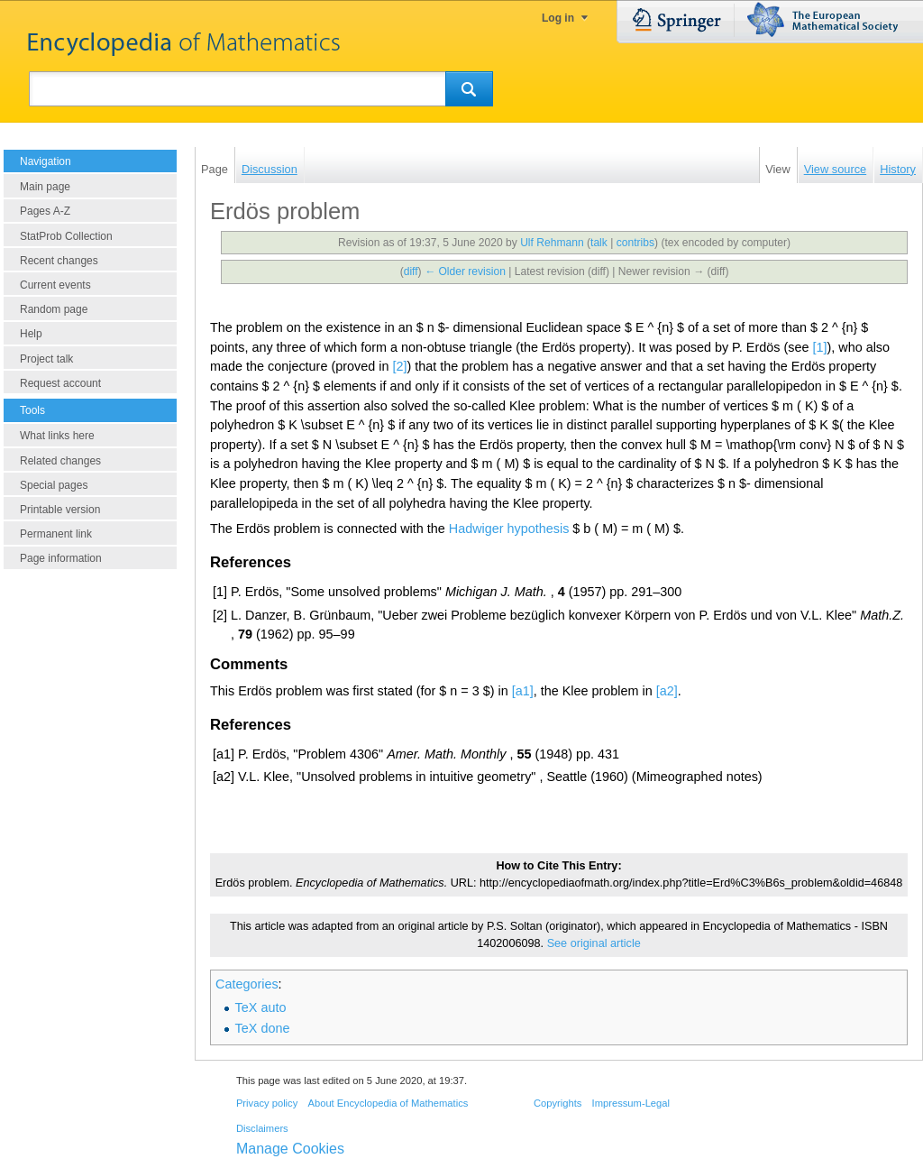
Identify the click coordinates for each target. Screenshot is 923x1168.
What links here (57, 435)
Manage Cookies (290, 1148)
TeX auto (261, 1007)
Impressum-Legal (631, 1103)
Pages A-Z (45, 211)
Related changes (60, 461)
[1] (819, 347)
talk (599, 242)
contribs (635, 242)
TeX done (262, 1028)
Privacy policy (266, 1103)
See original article (594, 943)
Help (31, 333)
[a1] (523, 691)
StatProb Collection (66, 236)
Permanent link (56, 534)
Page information (61, 558)
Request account (60, 383)
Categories (247, 984)
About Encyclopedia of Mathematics (387, 1103)
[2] (399, 366)
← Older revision (465, 271)
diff (411, 271)
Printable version (60, 509)
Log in (558, 18)
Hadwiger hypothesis (509, 528)
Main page (45, 186)
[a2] (667, 691)
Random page (53, 309)
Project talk (46, 359)
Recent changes (59, 260)
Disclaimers (262, 1128)
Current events (55, 285)
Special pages (53, 485)
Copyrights (557, 1103)
